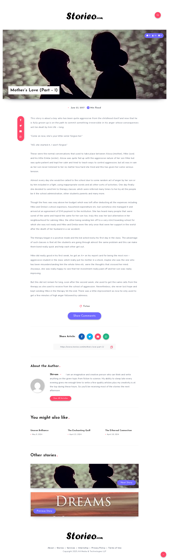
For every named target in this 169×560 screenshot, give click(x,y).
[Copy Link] (84, 347)
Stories (60, 548)
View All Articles (60, 398)
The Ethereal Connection (118, 431)
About (51, 548)
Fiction (86, 306)
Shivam (54, 374)
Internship (83, 548)
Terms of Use (114, 548)
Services (71, 548)
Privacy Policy (98, 548)
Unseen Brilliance (40, 431)
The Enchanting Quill (79, 431)
